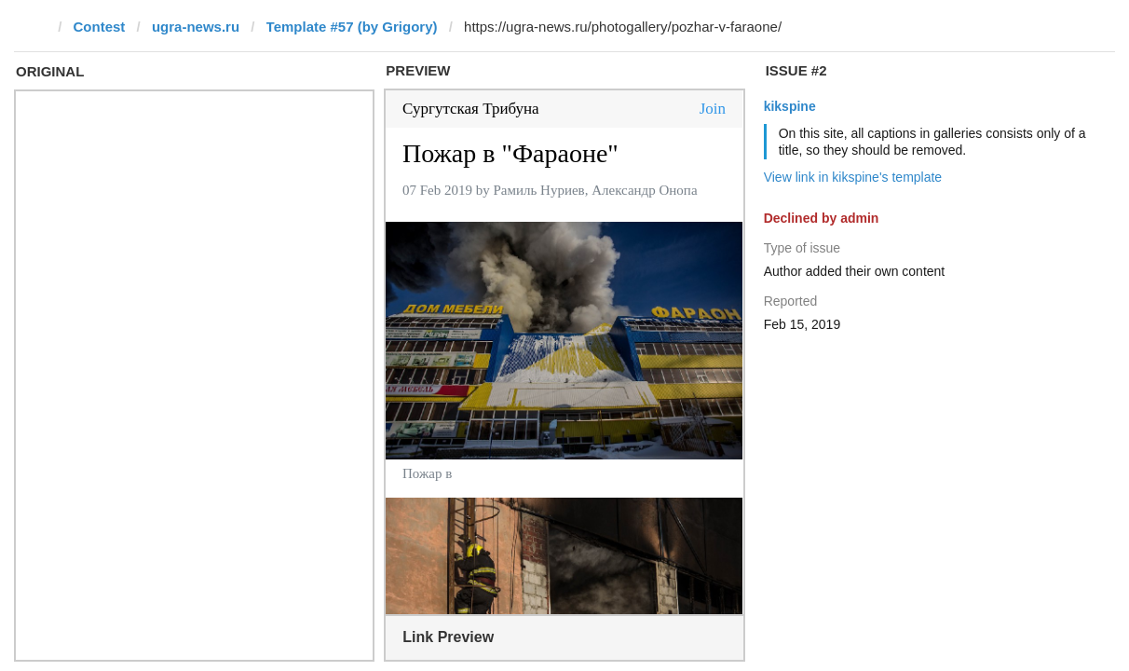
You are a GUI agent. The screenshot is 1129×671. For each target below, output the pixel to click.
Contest (100, 26)
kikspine (790, 106)
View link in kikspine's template (853, 177)
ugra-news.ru (195, 26)
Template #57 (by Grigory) (352, 26)
